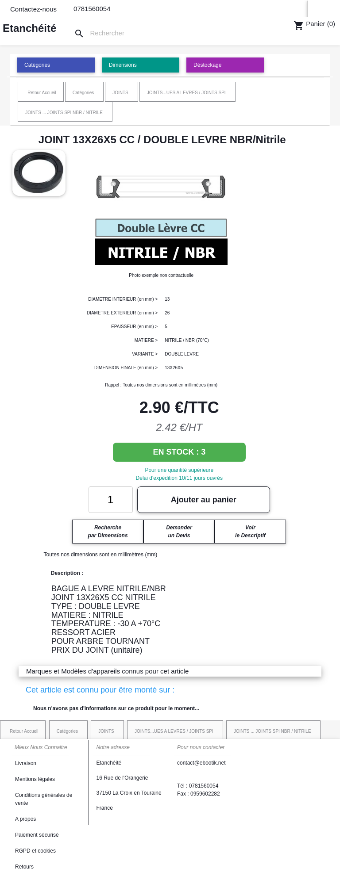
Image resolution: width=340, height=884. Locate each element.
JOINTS (120, 92)
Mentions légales (35, 779)
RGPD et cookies (35, 851)
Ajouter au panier (203, 499)
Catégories (83, 92)
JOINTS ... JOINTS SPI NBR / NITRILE (63, 112)
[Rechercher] (105, 33)
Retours (24, 867)
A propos (25, 819)
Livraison (25, 763)
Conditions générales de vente (43, 799)
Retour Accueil (41, 92)
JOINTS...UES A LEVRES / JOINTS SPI (186, 92)
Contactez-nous (33, 9)
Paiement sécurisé (37, 835)
